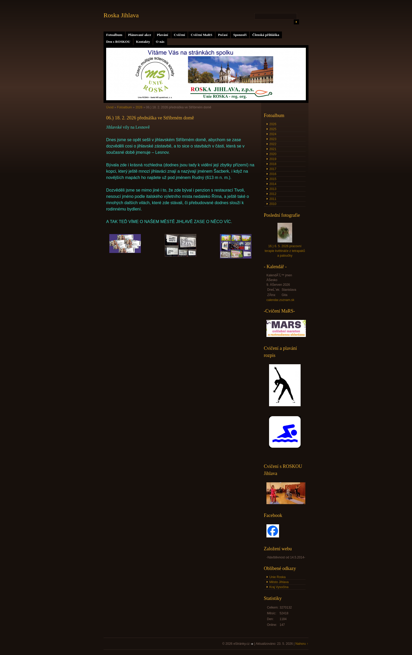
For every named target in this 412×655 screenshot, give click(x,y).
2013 (272, 189)
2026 (138, 107)
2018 (272, 164)
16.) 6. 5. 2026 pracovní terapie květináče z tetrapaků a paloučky (285, 250)
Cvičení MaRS (201, 35)
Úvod (110, 107)
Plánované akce (139, 35)
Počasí (223, 35)
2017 (272, 169)
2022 (272, 144)
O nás (160, 42)
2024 (272, 134)
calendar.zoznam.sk (280, 300)
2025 (272, 129)
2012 (272, 194)
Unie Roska (277, 577)
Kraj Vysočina (279, 587)
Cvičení (179, 35)
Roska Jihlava (121, 15)
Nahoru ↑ (301, 644)
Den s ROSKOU (118, 42)
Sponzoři (240, 35)
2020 (272, 154)
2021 (272, 149)
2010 (272, 204)
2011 (272, 199)
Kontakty (143, 42)
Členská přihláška (265, 35)
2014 (272, 184)
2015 (272, 179)
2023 (272, 139)
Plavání (162, 35)
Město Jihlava (279, 582)
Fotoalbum (114, 35)
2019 (272, 159)
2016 (272, 174)
